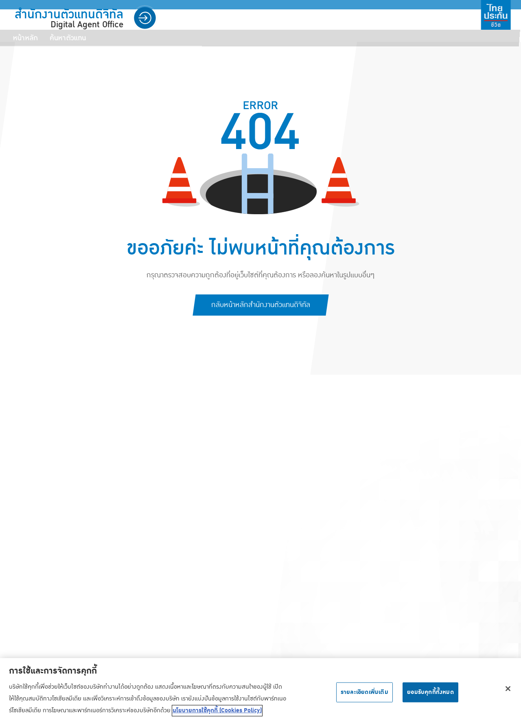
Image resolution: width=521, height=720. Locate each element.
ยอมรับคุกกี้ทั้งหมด (430, 696)
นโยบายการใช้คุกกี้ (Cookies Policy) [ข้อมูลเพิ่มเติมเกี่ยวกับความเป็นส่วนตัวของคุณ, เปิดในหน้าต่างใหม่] (217, 715)
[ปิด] (508, 693)
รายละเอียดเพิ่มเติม (364, 696)
